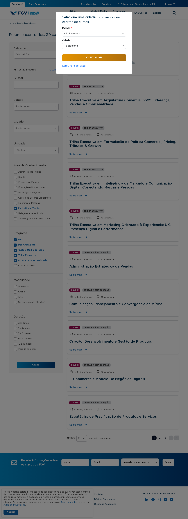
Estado (67, 28)
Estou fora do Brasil (74, 66)
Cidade (67, 40)
